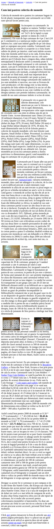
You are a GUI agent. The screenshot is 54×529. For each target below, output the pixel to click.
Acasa (3, 2)
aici (8, 515)
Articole (29, 2)
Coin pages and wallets (27, 383)
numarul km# (25, 180)
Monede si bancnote (15, 2)
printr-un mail (14, 523)
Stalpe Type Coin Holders (13, 375)
